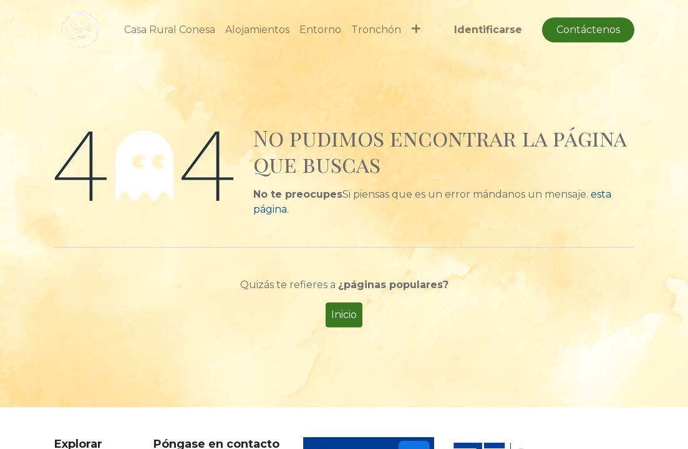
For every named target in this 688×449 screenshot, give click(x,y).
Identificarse (488, 30)
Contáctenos (588, 30)
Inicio (344, 315)
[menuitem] (169, 29)
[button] (415, 29)
